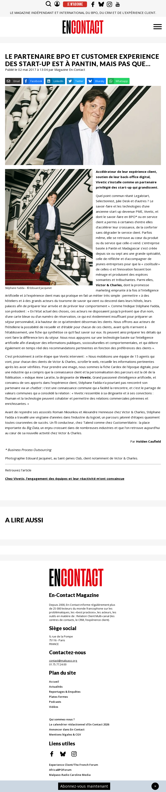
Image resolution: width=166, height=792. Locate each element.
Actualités (56, 686)
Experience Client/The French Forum (73, 765)
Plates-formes (58, 697)
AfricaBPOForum (60, 770)
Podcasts (55, 702)
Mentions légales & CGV (65, 734)
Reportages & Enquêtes (64, 692)
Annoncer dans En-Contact (66, 729)
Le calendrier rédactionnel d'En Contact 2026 (79, 724)
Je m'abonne (75, 4)
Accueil (54, 681)
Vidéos (53, 707)
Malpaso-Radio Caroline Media (70, 775)
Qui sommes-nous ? (62, 719)
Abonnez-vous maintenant (84, 786)
